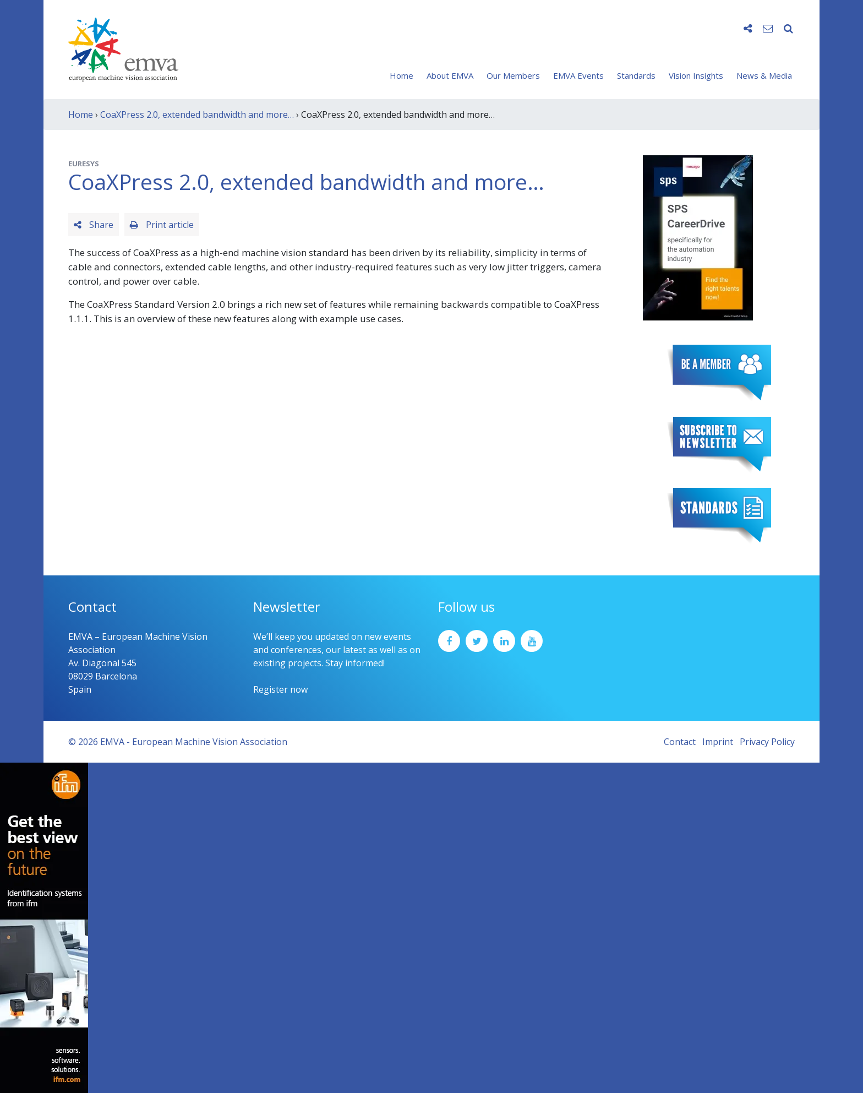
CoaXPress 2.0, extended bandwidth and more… (197, 114)
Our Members (513, 75)
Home (401, 75)
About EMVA (450, 75)
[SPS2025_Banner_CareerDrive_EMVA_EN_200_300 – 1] (698, 237)
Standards (636, 75)
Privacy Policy (767, 742)
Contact (680, 742)
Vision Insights (696, 75)
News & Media (764, 75)
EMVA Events (578, 75)
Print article (162, 225)
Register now (280, 689)
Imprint (717, 742)
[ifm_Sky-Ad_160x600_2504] (44, 927)
